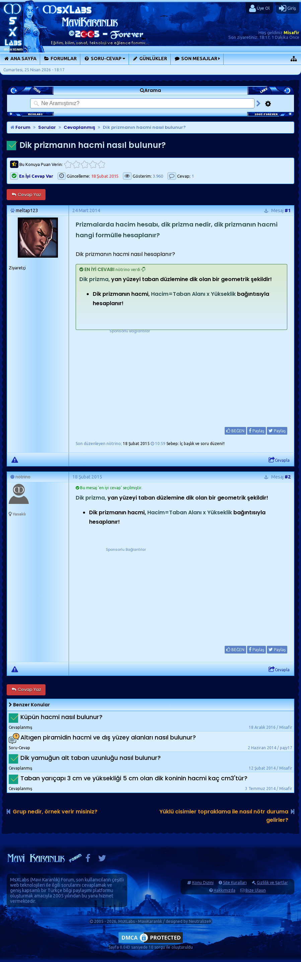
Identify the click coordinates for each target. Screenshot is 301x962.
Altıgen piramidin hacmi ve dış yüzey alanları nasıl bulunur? (108, 737)
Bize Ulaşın (255, 890)
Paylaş (256, 430)
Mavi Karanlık (45, 879)
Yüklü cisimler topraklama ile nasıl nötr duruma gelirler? (223, 816)
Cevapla (279, 460)
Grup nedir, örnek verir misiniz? (55, 811)
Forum (20, 127)
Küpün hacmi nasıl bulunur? (61, 717)
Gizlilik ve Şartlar (272, 882)
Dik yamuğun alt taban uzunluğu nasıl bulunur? (90, 758)
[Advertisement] (129, 376)
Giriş (287, 8)
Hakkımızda (224, 890)
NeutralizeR (200, 921)
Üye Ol (259, 8)
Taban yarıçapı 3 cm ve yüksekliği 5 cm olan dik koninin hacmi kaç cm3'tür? (133, 778)
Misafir (291, 32)
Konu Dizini (203, 882)
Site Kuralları (235, 882)
